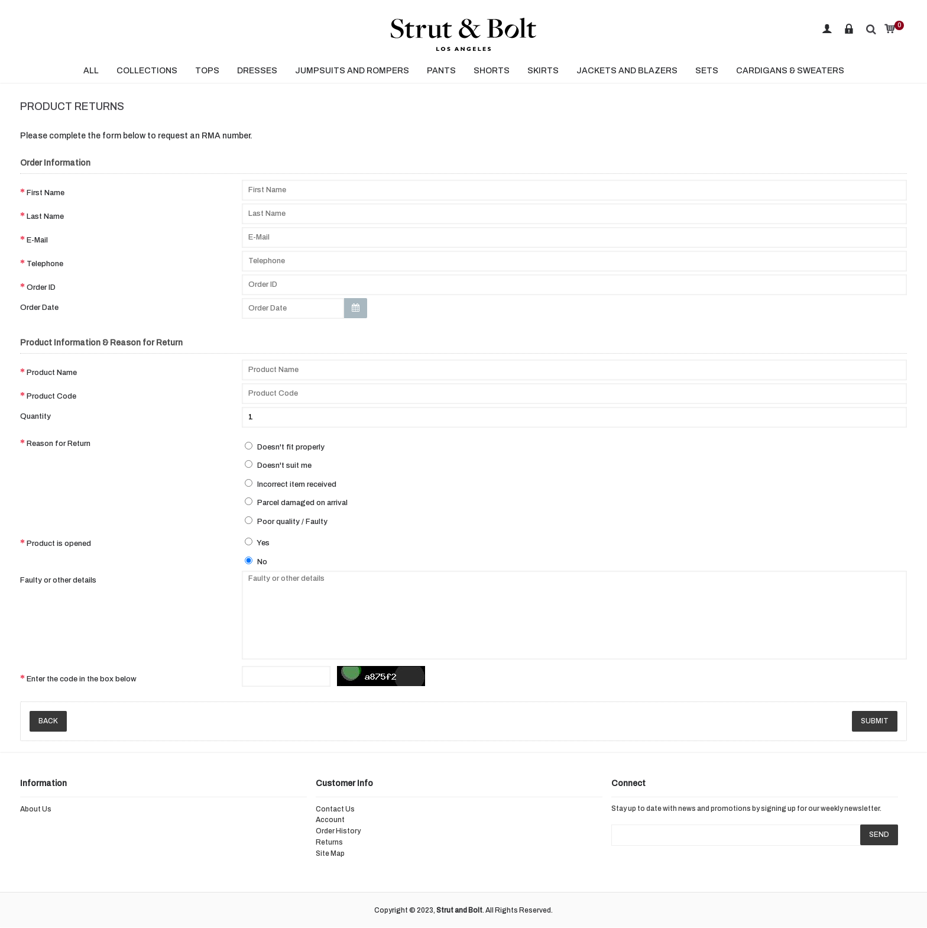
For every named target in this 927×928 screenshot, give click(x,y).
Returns (329, 842)
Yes (257, 542)
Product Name (52, 372)
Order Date (39, 307)
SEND (879, 834)
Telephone (45, 264)
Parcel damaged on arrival (296, 502)
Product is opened (59, 543)
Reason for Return (58, 443)
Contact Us (335, 809)
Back (48, 721)
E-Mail (37, 240)
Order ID (41, 287)
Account (330, 820)
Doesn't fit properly (285, 446)
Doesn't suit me (278, 465)
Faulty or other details (58, 580)
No (256, 561)
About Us (35, 809)
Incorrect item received (290, 484)
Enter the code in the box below (82, 679)
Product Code (51, 396)
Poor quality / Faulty (286, 521)
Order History (338, 831)
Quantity (35, 416)
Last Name (45, 216)
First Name (45, 193)
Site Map (330, 853)
